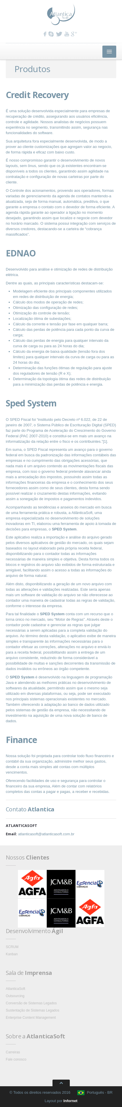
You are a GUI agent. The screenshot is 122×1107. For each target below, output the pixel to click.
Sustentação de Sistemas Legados (32, 1010)
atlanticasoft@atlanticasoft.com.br (46, 834)
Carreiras (13, 1052)
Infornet (70, 1101)
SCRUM (12, 947)
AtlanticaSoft (15, 989)
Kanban (12, 954)
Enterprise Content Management (31, 1018)
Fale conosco (16, 1059)
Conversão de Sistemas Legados (31, 1003)
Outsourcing (15, 996)
